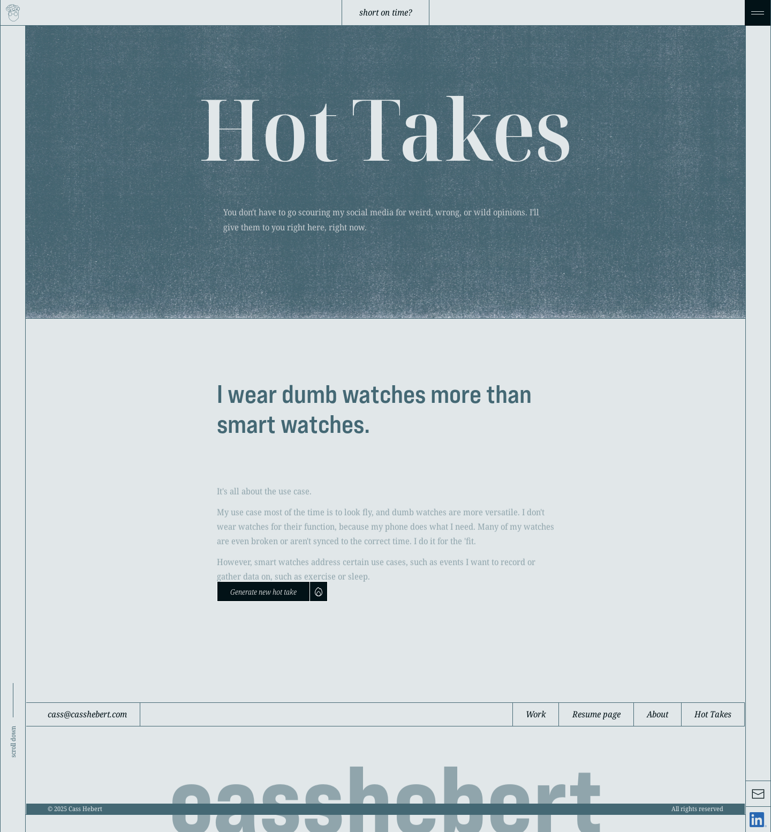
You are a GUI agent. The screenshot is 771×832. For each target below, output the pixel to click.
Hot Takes (712, 714)
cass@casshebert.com (87, 714)
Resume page (596, 714)
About (657, 714)
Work (536, 714)
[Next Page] (272, 591)
